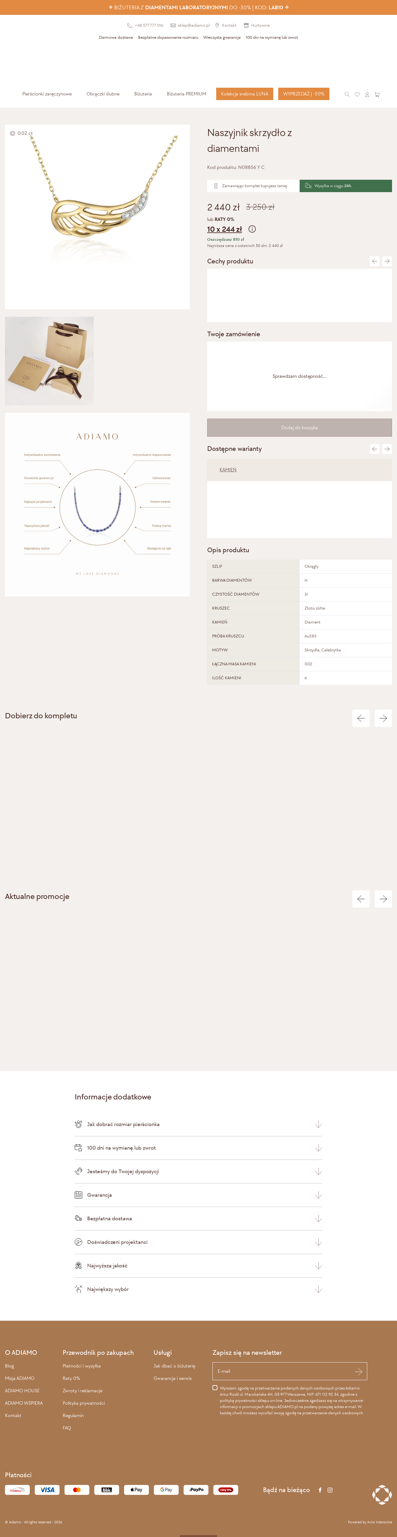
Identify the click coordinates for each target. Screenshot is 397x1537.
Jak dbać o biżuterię (174, 1366)
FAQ (67, 1428)
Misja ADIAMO (19, 1378)
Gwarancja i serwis (173, 1378)
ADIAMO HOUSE (22, 1391)
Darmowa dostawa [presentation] (116, 37)
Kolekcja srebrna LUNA (244, 94)
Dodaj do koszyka (299, 427)
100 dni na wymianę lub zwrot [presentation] (272, 37)
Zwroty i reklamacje (82, 1391)
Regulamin (73, 1415)
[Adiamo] (198, 64)
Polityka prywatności (84, 1403)
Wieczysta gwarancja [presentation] (222, 37)
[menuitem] (47, 94)
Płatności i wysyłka (82, 1366)
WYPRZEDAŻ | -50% (303, 94)
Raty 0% (71, 1378)
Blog (9, 1366)
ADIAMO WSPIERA (24, 1403)
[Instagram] (330, 1490)
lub (299, 225)
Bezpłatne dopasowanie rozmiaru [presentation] (168, 37)
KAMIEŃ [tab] (228, 470)
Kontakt (13, 1415)
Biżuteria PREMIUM (186, 94)
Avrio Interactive (379, 1522)
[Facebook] (320, 1490)
